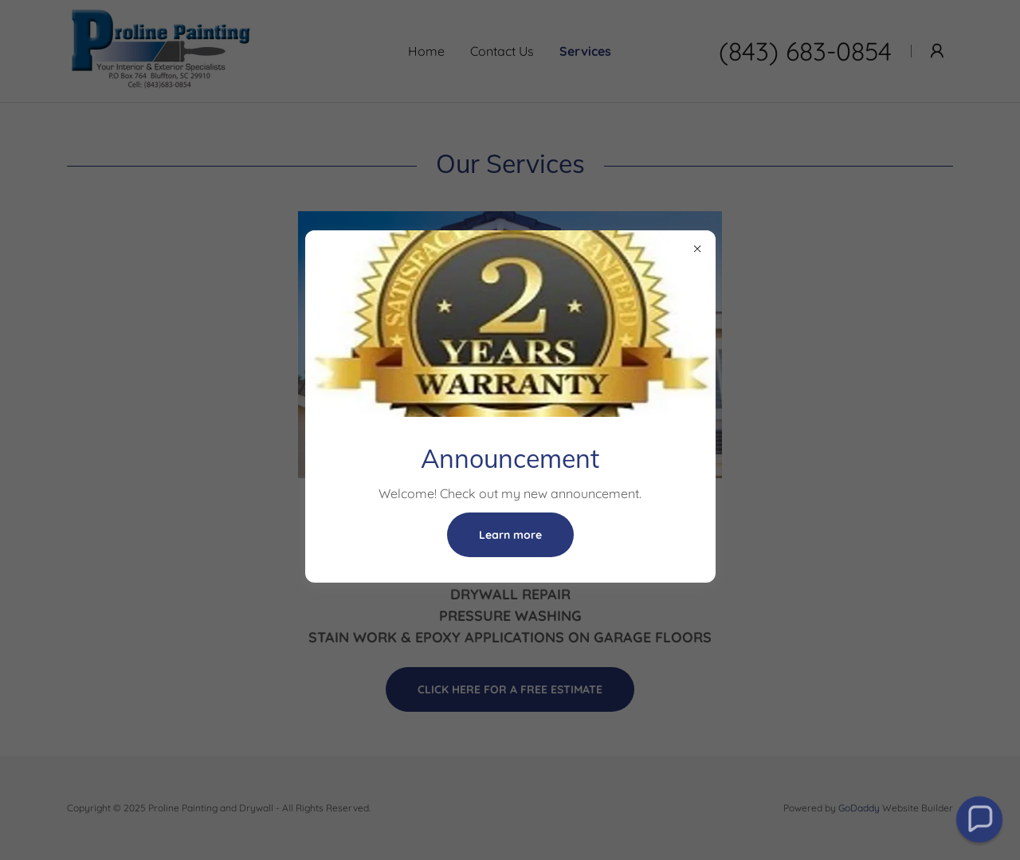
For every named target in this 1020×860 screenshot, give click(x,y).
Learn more (510, 535)
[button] (979, 819)
